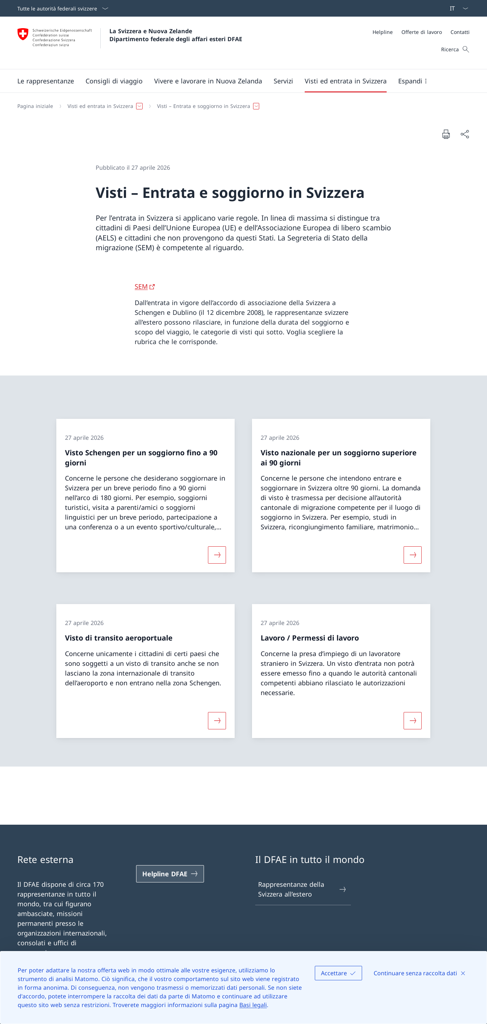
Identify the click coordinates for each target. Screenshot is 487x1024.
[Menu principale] (238, 80)
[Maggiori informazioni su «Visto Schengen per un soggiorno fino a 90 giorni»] (217, 555)
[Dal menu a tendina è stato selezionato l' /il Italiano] (457, 8)
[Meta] (421, 32)
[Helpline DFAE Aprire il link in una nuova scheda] (170, 873)
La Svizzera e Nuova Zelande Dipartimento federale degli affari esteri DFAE (175, 35)
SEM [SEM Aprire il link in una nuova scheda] (141, 286)
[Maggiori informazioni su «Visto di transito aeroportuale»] (217, 720)
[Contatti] (460, 32)
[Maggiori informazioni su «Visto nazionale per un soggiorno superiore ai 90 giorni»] (413, 555)
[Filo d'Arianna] (241, 106)
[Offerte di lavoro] (421, 32)
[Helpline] (382, 32)
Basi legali (253, 1005)
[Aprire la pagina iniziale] (129, 42)
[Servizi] (283, 80)
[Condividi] (464, 134)
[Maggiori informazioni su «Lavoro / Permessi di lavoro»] (413, 720)
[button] (46, 80)
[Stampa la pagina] (445, 134)
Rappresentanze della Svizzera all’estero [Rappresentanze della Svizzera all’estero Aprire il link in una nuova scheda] (302, 889)
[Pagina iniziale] (35, 106)
